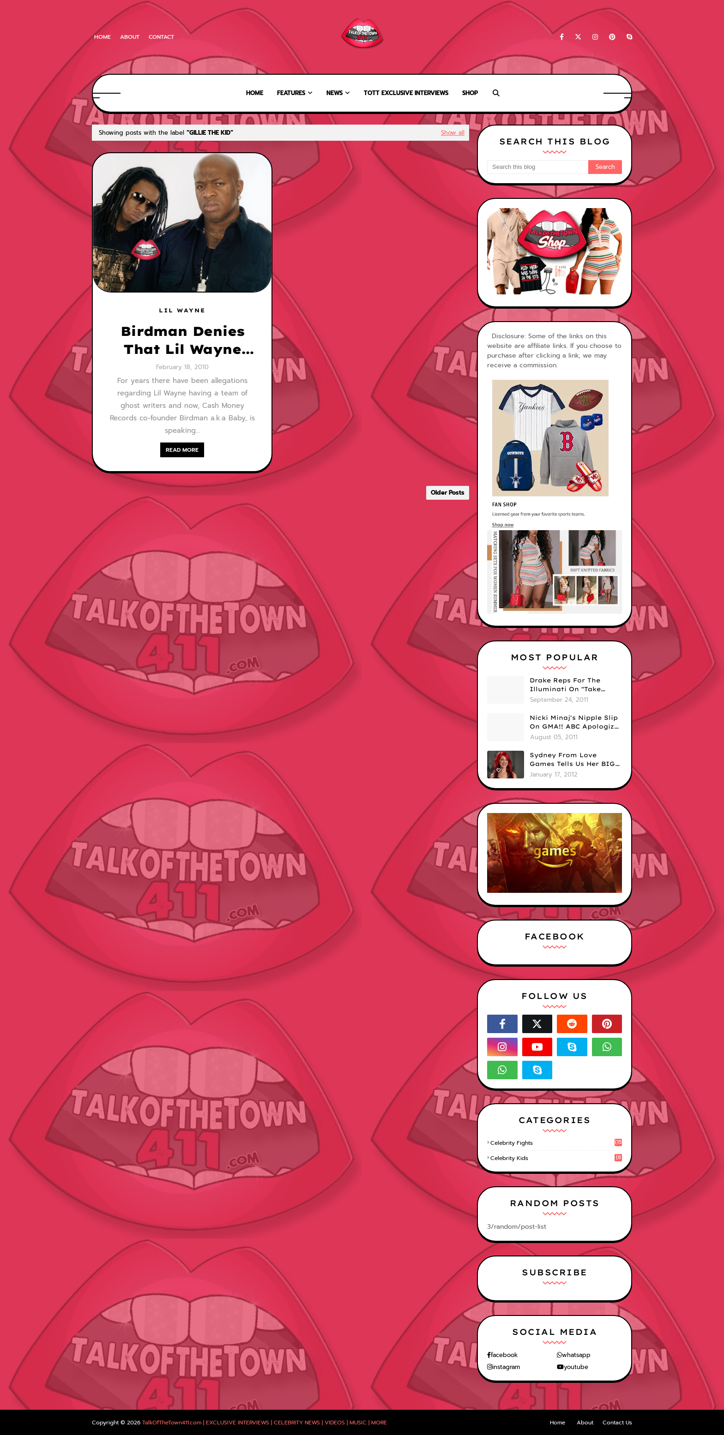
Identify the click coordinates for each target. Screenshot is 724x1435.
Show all (453, 132)
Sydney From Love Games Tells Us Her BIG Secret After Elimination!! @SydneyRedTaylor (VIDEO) (572, 760)
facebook (504, 1355)
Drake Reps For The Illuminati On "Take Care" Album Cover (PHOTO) (565, 685)
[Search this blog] (537, 167)
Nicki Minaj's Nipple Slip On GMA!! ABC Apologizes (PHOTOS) (576, 722)
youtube (576, 1367)
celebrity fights (556, 1143)
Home (102, 37)
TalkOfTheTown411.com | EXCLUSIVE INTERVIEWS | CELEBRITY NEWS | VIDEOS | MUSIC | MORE (264, 1422)
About (129, 37)
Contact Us (617, 1422)
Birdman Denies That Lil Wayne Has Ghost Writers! (182, 340)
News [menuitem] (334, 93)
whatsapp (576, 1355)
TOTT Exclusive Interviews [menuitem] (406, 93)
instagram (506, 1367)
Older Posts (448, 492)
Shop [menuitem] (470, 93)
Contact (161, 37)
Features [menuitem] (291, 93)
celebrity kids (556, 1158)
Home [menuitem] (254, 93)
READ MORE (182, 450)
